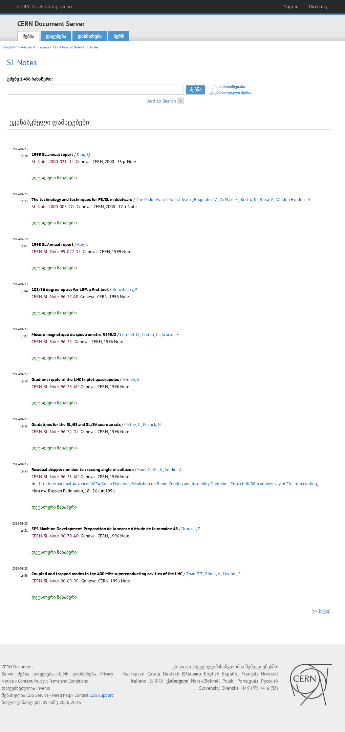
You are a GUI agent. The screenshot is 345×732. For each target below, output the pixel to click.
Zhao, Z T (194, 574)
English (211, 674)
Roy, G (82, 244)
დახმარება (90, 36)
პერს (118, 36)
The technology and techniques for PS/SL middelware (81, 199)
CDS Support (101, 695)
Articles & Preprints (35, 47)
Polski (228, 681)
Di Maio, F (229, 199)
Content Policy (31, 681)
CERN (45, 6)
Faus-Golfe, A (149, 469)
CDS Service (37, 695)
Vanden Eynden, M (293, 199)
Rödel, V (212, 574)
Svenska (230, 688)
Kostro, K (249, 199)
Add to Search (161, 101)
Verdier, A (131, 379)
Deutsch (171, 674)
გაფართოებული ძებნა (230, 92)
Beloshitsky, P (124, 289)
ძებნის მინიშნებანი (227, 86)
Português (247, 681)
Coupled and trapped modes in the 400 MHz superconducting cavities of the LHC (106, 574)
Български (134, 674)
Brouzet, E (190, 529)
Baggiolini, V (205, 199)
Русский (269, 681)
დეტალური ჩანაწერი (54, 178)
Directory (318, 6)
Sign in (291, 6)
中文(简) (249, 688)
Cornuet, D (129, 334)
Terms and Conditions (68, 681)
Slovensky (209, 688)
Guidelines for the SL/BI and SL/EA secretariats (76, 424)
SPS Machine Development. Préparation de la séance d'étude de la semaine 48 (104, 529)
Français (249, 674)
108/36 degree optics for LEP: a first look (70, 289)
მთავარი (10, 47)
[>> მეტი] (320, 611)
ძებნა (28, 36)
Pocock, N (152, 424)
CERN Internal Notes (67, 47)
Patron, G (150, 334)
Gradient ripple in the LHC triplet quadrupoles (75, 379)
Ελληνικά (191, 674)
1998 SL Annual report (52, 244)
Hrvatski (269, 674)
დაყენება (56, 36)
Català (153, 674)
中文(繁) (269, 688)
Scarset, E (170, 334)
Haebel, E (232, 574)
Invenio (43, 688)
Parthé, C (132, 424)
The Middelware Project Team (163, 199)
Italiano (139, 681)
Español (230, 674)
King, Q (83, 154)
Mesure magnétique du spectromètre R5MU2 (73, 334)
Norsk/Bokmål (205, 681)
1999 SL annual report (52, 154)
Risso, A (266, 199)
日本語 (156, 681)
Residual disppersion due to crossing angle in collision (82, 469)
